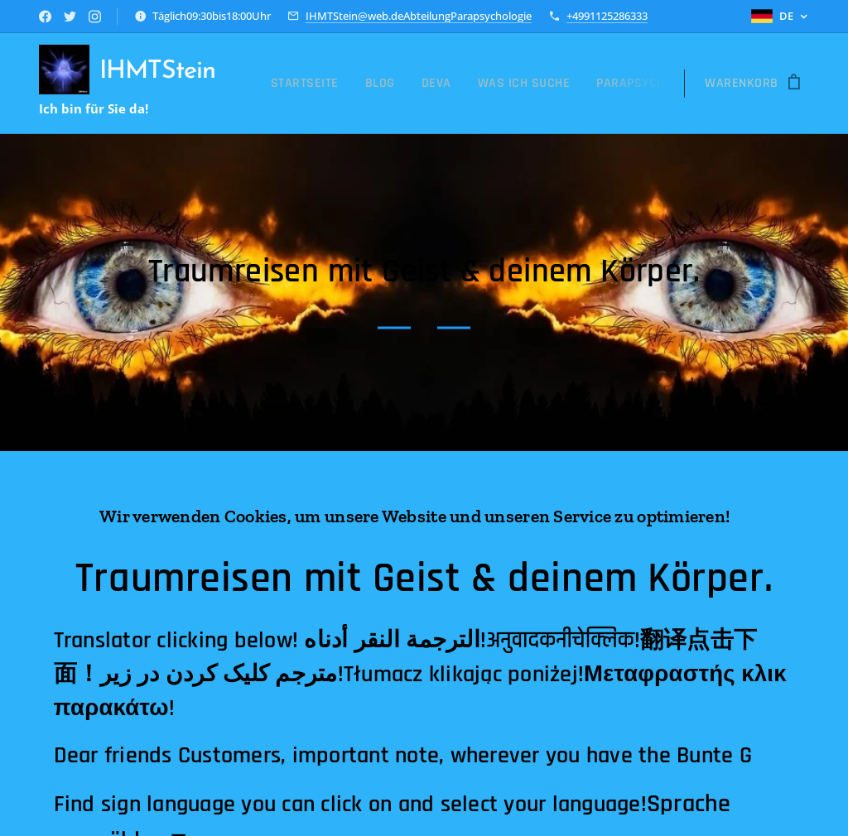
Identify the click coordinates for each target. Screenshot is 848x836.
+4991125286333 (607, 15)
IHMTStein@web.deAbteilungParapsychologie (419, 15)
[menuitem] (309, 83)
